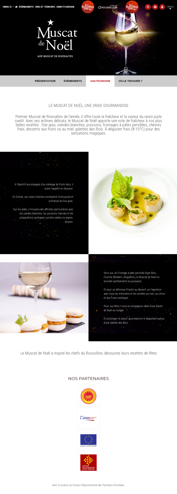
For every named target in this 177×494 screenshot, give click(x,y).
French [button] (170, 7)
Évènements (26, 7)
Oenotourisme (65, 7)
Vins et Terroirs (45, 7)
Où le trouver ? (130, 81)
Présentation (45, 81)
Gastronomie (100, 81)
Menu (7, 7)
